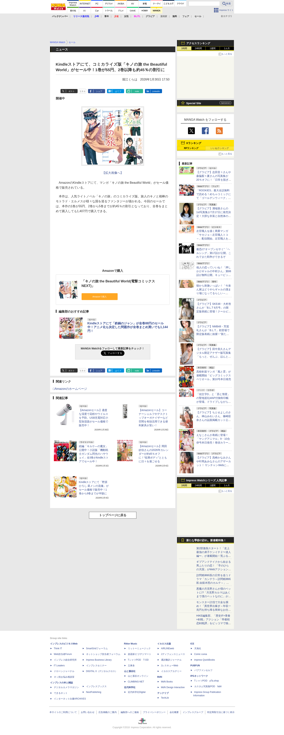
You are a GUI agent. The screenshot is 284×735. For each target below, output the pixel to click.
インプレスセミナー (96, 665)
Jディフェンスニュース (173, 654)
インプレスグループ (193, 712)
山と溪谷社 (129, 671)
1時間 (184, 48)
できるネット (61, 693)
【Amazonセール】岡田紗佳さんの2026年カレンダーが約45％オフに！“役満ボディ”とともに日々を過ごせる (153, 454)
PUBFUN (195, 665)
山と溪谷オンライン (138, 676)
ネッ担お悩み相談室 (64, 677)
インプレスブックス (96, 686)
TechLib (165, 697)
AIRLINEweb (167, 648)
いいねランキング (220, 148)
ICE (192, 643)
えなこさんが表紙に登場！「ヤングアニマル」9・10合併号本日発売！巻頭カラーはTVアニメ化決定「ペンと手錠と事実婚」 (213, 442)
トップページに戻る (112, 515)
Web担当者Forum (63, 654)
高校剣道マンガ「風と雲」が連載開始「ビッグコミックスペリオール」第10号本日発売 (213, 375)
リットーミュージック (139, 648)
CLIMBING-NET (136, 681)
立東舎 (131, 665)
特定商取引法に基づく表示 (220, 712)
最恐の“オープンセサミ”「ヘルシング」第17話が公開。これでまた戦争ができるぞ (213, 253)
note (137, 91)
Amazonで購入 (99, 296)
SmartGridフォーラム (97, 648)
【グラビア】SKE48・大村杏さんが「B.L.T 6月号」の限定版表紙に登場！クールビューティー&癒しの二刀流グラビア (213, 311)
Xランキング (193, 143)
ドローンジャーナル (64, 671)
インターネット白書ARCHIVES (70, 698)
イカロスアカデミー (171, 671)
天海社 (197, 648)
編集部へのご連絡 (130, 712)
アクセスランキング (198, 43)
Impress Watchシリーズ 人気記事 (206, 480)
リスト (82, 91)
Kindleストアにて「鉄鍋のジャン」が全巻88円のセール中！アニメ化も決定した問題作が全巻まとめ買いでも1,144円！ (127, 327)
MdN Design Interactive (173, 687)
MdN (159, 677)
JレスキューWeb (169, 665)
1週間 (213, 48)
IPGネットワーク (199, 676)
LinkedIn (156, 91)
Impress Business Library (99, 660)
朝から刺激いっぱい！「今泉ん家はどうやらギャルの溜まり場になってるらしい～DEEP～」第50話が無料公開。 (213, 293)
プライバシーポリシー (154, 712)
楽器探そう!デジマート (139, 654)
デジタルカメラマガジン (66, 687)
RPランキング (191, 148)
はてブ (118, 91)
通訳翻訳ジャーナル (171, 660)
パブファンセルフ (203, 670)
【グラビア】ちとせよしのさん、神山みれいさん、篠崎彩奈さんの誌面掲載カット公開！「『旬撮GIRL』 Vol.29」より (213, 420)
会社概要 (174, 712)
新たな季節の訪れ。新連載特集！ (206, 540)
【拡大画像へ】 (112, 172)
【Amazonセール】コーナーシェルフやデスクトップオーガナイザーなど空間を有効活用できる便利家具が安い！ (153, 418)
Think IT (58, 648)
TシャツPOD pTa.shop (206, 680)
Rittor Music (130, 643)
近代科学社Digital (137, 692)
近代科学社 (129, 687)
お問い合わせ (87, 712)
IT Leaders (59, 665)
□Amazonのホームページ (70, 388)
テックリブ (163, 693)
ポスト (71, 91)
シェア (99, 91)
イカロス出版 (164, 643)
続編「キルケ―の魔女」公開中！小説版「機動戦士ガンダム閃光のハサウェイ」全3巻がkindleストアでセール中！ (94, 454)
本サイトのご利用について (63, 712)
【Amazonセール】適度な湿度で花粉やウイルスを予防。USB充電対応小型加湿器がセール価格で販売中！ (93, 418)
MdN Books (167, 681)
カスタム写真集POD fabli (208, 686)
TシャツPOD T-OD (138, 660)
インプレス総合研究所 (65, 660)
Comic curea (200, 654)
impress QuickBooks (204, 660)
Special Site (193, 103)
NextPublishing (93, 692)
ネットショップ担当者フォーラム (103, 654)
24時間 (198, 48)
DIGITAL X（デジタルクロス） (101, 671)
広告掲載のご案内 (107, 712)
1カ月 (227, 48)
